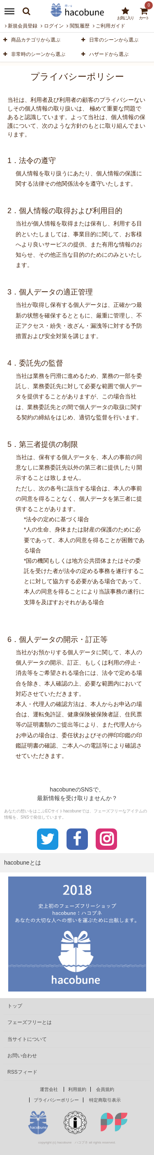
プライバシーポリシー (56, 1099)
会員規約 (105, 1089)
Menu (11, 8)
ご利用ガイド (109, 26)
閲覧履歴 (78, 26)
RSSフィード (22, 1072)
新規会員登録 (21, 26)
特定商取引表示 (105, 1099)
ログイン (52, 26)
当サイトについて (27, 1039)
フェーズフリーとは (29, 1022)
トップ (14, 1006)
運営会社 (49, 1089)
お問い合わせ (22, 1055)
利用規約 (77, 1089)
